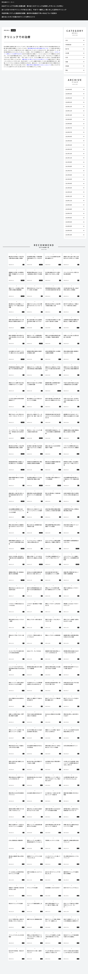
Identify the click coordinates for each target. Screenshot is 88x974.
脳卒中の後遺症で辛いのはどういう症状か (42, 13)
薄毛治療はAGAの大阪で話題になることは (38, 48)
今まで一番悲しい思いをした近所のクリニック (49, 10)
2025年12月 (69, 106)
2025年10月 (69, 115)
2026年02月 (69, 98)
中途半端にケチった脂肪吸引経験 (13, 13)
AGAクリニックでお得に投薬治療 (13, 6)
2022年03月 (69, 141)
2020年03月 (69, 230)
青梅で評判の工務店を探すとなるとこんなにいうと (39, 65)
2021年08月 (69, 166)
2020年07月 (69, 213)
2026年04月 (69, 89)
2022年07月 (69, 132)
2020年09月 (69, 205)
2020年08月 (69, 209)
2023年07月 (69, 128)
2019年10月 (69, 235)
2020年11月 (69, 200)
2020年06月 (69, 217)
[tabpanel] (16, 259)
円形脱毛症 (68, 44)
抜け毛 (67, 49)
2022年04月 (69, 136)
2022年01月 (69, 149)
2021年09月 (69, 162)
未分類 (13, 30)
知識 (67, 62)
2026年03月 (69, 94)
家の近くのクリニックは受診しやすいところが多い (45, 6)
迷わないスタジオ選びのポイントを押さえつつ (18, 17)
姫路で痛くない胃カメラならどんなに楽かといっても (35, 59)
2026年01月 (69, 102)
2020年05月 (69, 222)
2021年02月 (69, 188)
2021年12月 (69, 153)
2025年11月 (69, 111)
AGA (67, 40)
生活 (67, 57)
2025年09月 (69, 119)
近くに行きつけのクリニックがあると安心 (17, 10)
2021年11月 (69, 158)
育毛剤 (67, 66)
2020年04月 (69, 226)
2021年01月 (69, 192)
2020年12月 (69, 196)
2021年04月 (69, 183)
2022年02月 (69, 145)
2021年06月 (69, 175)
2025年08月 (69, 123)
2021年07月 (69, 170)
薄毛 (67, 70)
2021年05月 (69, 179)
